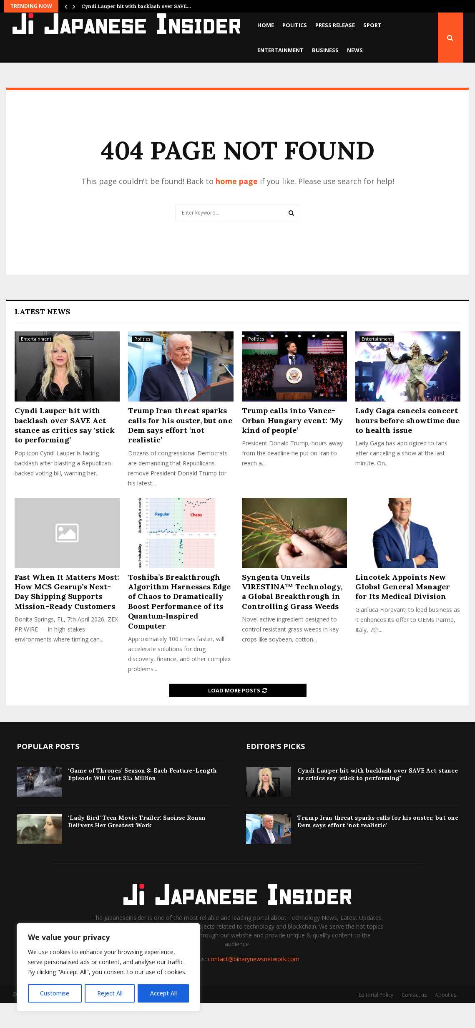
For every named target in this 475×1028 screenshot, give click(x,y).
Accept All (163, 993)
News (355, 50)
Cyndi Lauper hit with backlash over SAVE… (136, 6)
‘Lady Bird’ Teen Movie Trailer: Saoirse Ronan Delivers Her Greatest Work (137, 846)
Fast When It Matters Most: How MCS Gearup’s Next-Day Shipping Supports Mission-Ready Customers (67, 616)
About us (445, 1019)
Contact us (414, 1019)
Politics (294, 25)
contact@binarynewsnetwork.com (253, 984)
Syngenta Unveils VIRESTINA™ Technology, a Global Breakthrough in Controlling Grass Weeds (292, 616)
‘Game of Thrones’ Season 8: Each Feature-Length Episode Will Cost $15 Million (142, 799)
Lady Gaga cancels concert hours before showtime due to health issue (407, 445)
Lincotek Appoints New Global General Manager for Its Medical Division (402, 611)
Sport (372, 25)
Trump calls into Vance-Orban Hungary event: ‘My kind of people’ (292, 445)
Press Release (335, 25)
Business (325, 50)
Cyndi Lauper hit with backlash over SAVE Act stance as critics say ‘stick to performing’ (65, 450)
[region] (108, 967)
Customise (54, 993)
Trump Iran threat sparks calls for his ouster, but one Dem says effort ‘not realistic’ (180, 450)
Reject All (109, 993)
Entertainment (280, 50)
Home (265, 25)
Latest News (42, 336)
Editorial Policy (376, 1019)
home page (237, 206)
